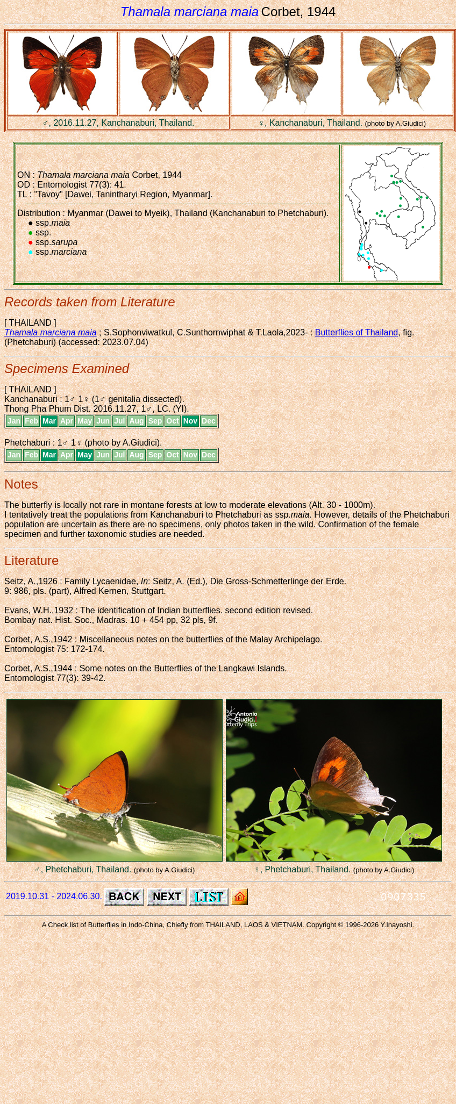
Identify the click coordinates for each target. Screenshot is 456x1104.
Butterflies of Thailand (356, 332)
